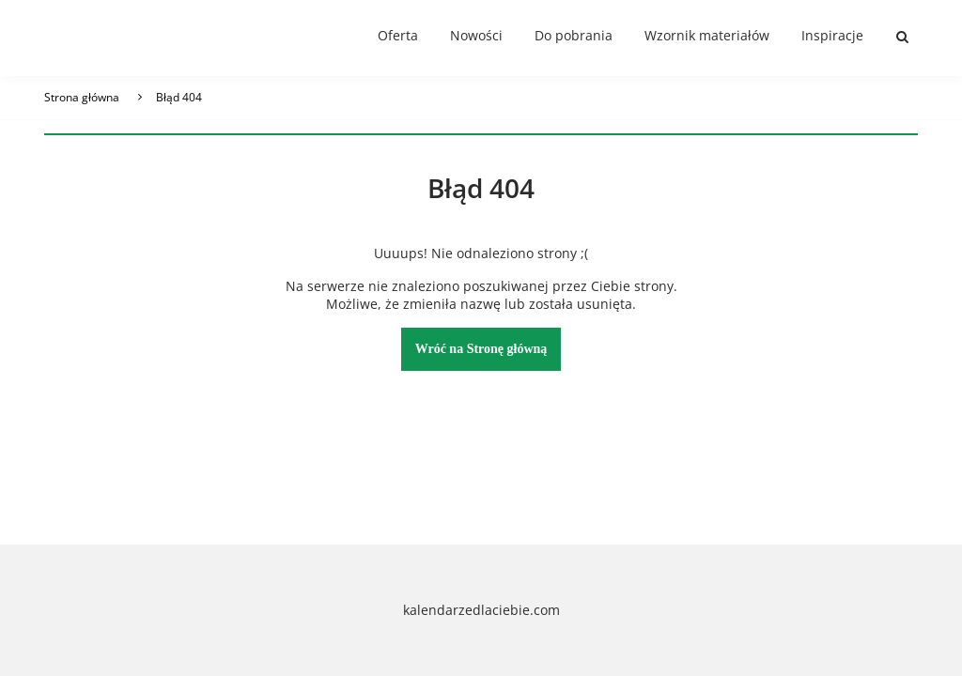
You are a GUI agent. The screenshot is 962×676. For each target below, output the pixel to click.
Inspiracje (832, 35)
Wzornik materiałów (706, 35)
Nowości (476, 35)
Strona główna (81, 97)
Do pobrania (574, 35)
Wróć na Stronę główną (481, 349)
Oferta (398, 35)
